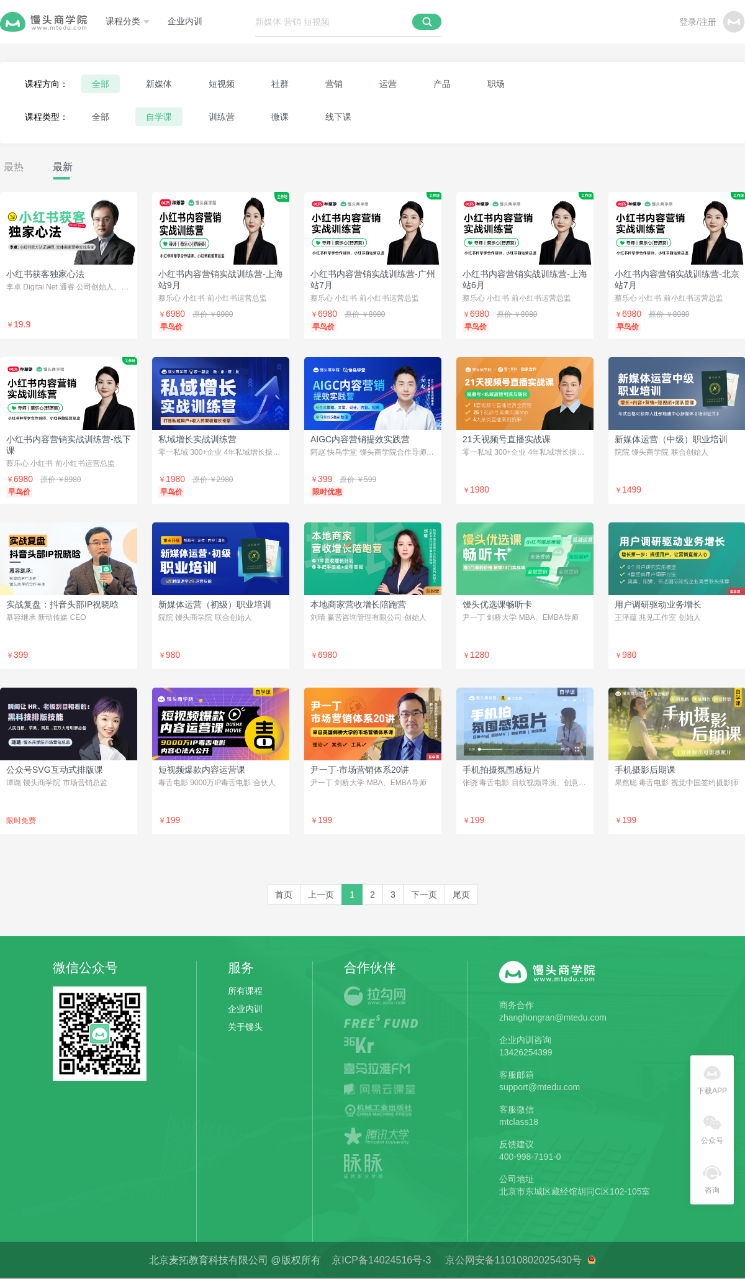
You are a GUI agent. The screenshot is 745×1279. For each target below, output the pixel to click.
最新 (63, 167)
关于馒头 (245, 1027)
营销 (334, 84)
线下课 (338, 117)
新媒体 (159, 84)
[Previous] (321, 894)
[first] (283, 894)
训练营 (222, 117)
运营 (388, 84)
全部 (100, 84)
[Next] (424, 894)
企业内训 (185, 21)
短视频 (222, 84)
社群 (280, 84)
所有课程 (245, 991)
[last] (461, 894)
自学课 (159, 117)
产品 (442, 84)
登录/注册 (697, 22)
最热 (14, 167)
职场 (496, 84)
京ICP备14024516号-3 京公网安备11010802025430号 (459, 1260)
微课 (280, 117)
